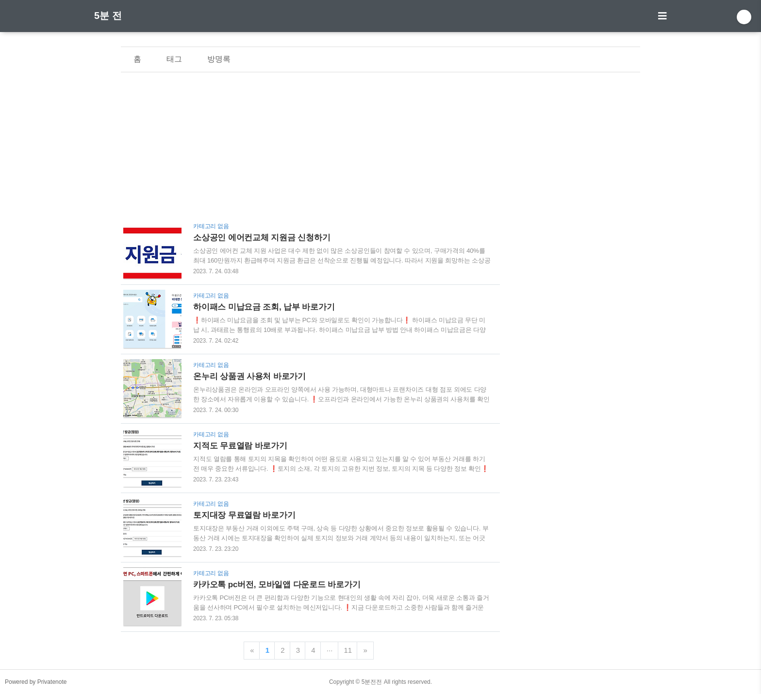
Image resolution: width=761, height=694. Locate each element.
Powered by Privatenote (35, 681)
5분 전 (108, 15)
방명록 (219, 59)
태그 (174, 59)
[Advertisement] (310, 150)
